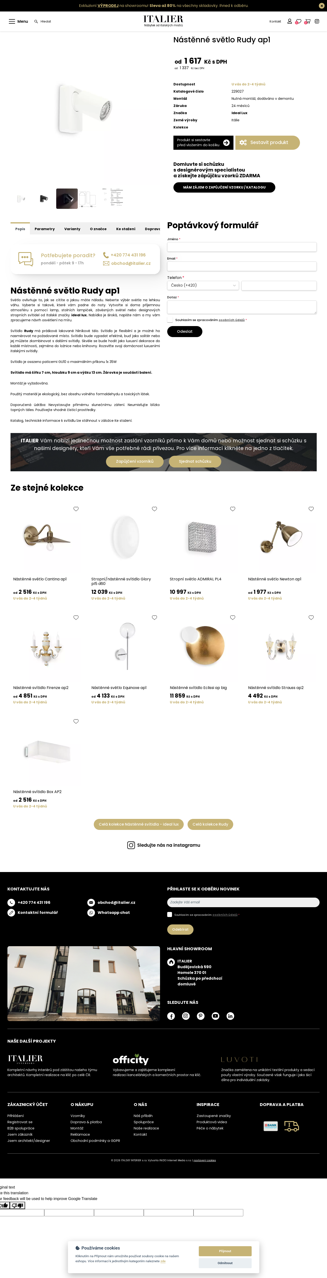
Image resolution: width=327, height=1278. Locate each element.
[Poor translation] (17, 1206)
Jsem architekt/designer (28, 1141)
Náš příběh (143, 1117)
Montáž (77, 1129)
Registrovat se (20, 1123)
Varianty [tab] (72, 230)
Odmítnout (225, 1263)
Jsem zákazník (20, 1135)
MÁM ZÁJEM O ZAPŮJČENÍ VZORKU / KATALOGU (224, 187)
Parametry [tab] (45, 230)
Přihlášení (15, 1117)
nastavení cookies (205, 1162)
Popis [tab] (20, 230)
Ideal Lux (239, 113)
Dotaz (173, 299)
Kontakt (274, 21)
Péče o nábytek (210, 1129)
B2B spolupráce (20, 1129)
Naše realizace (146, 1129)
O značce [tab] (98, 230)
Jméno (173, 240)
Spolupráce (144, 1123)
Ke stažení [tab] (125, 230)
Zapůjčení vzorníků (135, 462)
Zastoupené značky (214, 1117)
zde (163, 1261)
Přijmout (225, 1251)
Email (172, 260)
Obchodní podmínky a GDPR (95, 1141)
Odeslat (185, 332)
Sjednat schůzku (195, 462)
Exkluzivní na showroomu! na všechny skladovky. (148, 5)
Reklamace (80, 1135)
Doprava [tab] (153, 230)
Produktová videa (212, 1123)
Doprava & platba (86, 1123)
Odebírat (180, 930)
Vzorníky (78, 1117)
